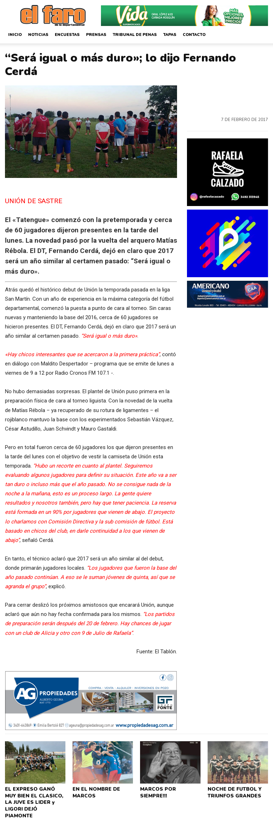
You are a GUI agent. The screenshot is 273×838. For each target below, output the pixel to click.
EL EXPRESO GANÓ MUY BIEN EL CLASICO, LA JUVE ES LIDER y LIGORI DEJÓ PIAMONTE (34, 796)
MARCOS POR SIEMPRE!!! (157, 791)
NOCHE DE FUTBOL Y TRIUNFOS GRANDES (233, 791)
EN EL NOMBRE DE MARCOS (95, 791)
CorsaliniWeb (238, 831)
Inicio (15, 34)
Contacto (194, 34)
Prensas (96, 34)
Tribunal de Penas (135, 34)
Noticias (38, 34)
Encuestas (67, 34)
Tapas (169, 34)
